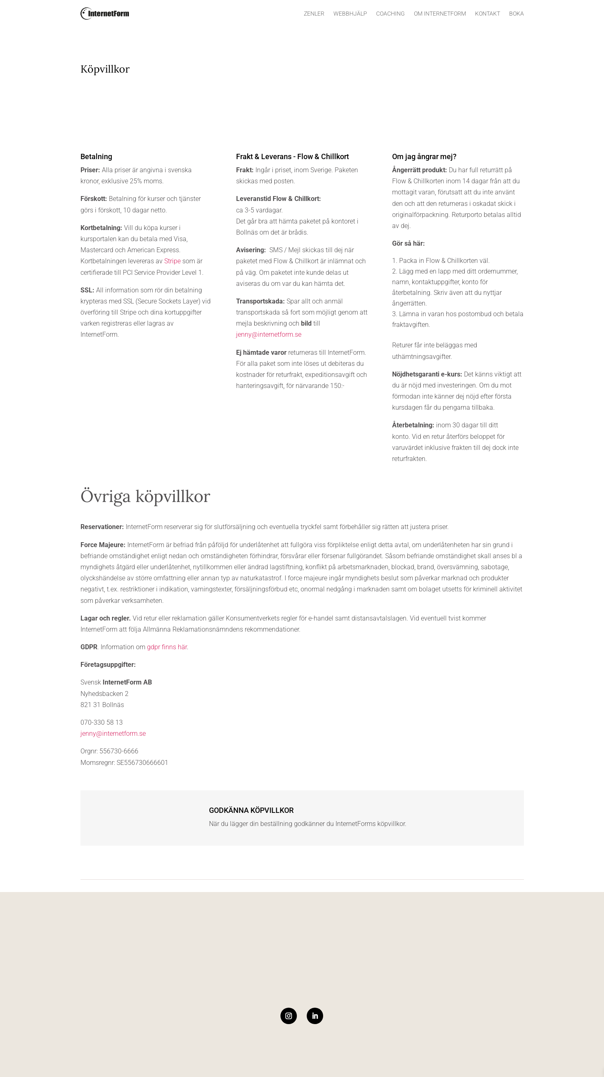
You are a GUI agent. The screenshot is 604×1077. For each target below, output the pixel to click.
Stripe (172, 261)
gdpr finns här (167, 647)
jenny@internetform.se (268, 334)
